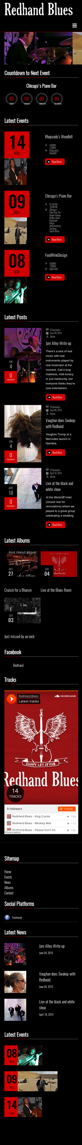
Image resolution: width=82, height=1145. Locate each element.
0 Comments (55, 330)
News (7, 882)
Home (7, 871)
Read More (57, 162)
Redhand (18, 665)
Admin (52, 336)
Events (8, 877)
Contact (8, 893)
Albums (8, 887)
